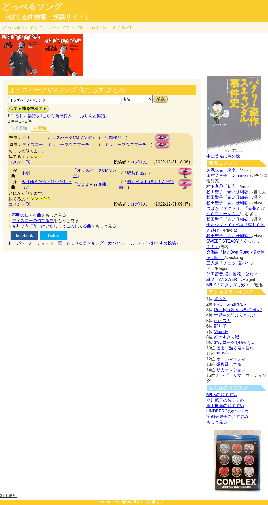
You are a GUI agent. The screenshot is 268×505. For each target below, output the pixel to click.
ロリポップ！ (155, 502)
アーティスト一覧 (45, 243)
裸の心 (222, 353)
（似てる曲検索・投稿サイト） (46, 17)
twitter (53, 235)
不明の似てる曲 (26, 215)
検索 (160, 99)
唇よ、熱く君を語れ (235, 348)
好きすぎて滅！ (228, 337)
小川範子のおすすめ (225, 400)
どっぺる (22, 27)
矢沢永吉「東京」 (223, 170)
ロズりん (138, 162)
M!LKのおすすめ (221, 394)
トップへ (16, 243)
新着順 (40, 128)
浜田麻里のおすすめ (225, 405)
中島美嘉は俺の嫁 (223, 156)
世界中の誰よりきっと (235, 315)
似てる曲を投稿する (28, 108)
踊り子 (220, 326)
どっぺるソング (32, 6)
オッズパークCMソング (70, 137)
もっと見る (216, 422)
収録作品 (113, 137)
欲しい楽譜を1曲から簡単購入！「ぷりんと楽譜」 (62, 116)
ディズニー (32, 144)
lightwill (128, 502)
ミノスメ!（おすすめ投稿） (154, 243)
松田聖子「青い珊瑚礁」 (229, 192)
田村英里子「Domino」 (228, 175)
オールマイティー (233, 359)
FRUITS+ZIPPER (230, 304)
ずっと (220, 299)
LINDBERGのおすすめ (227, 411)
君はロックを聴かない (235, 342)
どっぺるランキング (85, 243)
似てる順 (18, 128)
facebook (24, 235)
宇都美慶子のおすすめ (227, 416)
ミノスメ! (121, 27)
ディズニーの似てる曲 (33, 220)
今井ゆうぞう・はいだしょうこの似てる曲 (51, 226)
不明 (26, 137)
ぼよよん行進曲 (91, 184)
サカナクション (231, 370)
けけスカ (222, 320)
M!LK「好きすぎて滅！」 (230, 285)
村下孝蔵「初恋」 (223, 186)
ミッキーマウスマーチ (68, 144)
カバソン (98, 27)
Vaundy (221, 331)
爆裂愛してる (228, 364)
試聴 (162, 137)
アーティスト (65, 27)
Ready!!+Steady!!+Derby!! (238, 309)
